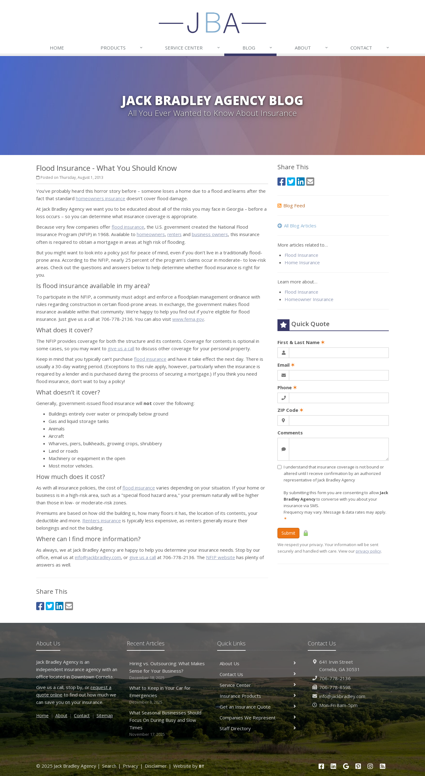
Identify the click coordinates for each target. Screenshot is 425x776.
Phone (287, 387)
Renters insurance (101, 520)
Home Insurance (302, 262)
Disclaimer (156, 766)
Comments (290, 432)
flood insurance (128, 227)
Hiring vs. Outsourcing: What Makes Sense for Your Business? (167, 670)
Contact (370, 47)
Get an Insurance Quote (258, 707)
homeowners (151, 234)
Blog (258, 47)
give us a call (121, 348)
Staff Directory (258, 728)
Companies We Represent (258, 717)
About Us (258, 663)
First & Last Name (301, 342)
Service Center (192, 47)
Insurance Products (258, 696)
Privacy (130, 766)
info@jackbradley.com (98, 557)
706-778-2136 (335, 678)
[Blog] (383, 766)
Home (57, 48)
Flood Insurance (301, 255)
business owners (210, 234)
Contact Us (258, 674)
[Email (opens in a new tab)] (69, 606)
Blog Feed (291, 205)
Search (109, 766)
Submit (288, 533)
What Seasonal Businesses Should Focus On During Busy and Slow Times (167, 723)
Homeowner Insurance (309, 299)
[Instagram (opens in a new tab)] (371, 766)
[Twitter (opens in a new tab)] (50, 606)
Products (122, 47)
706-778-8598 (335, 687)
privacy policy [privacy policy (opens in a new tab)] (368, 551)
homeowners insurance (100, 198)
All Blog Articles (296, 225)
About (311, 47)
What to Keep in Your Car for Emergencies (167, 695)
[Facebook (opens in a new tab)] (40, 606)
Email (286, 365)
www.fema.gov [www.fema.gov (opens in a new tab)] (188, 319)
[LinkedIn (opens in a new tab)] (59, 606)
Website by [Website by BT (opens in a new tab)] (188, 766)
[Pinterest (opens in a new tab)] (358, 766)
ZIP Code (290, 410)
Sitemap (105, 715)
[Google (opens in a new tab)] (346, 766)
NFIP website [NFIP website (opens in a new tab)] (220, 557)
